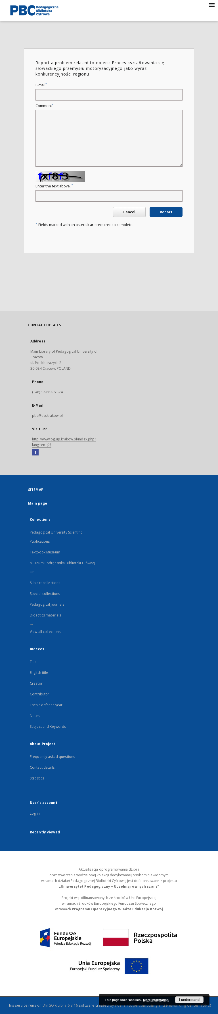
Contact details (42, 767)
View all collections (45, 631)
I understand (189, 1000)
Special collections (45, 593)
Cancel (129, 212)
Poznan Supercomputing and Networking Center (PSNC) (163, 1005)
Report (166, 212)
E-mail (41, 85)
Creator (36, 683)
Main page (37, 503)
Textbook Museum (45, 552)
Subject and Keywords (48, 726)
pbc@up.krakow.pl (47, 415)
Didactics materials (45, 615)
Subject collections (45, 582)
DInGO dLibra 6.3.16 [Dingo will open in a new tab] (60, 1005)
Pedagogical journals (47, 604)
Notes (35, 715)
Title (33, 661)
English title (39, 672)
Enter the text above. (54, 186)
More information (156, 1000)
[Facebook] (35, 452)
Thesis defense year (46, 705)
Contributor (39, 694)
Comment (44, 105)
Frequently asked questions (52, 756)
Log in (35, 813)
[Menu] (211, 4)
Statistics (37, 778)
